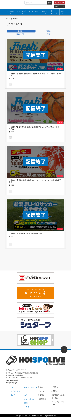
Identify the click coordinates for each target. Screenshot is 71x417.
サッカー (31, 12)
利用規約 (55, 391)
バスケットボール (22, 12)
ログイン (59, 6)
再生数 (54, 31)
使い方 (62, 12)
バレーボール (45, 12)
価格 (55, 34)
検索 (49, 3)
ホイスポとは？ (11, 12)
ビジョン (41, 391)
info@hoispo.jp (11, 383)
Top (7, 19)
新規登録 (59, 3)
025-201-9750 (14, 378)
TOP (12, 387)
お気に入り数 (25, 34)
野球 (52, 12)
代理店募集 (42, 399)
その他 (56, 12)
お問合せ (55, 387)
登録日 (26, 31)
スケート (37, 12)
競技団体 (41, 395)
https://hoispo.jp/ (12, 380)
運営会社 (41, 387)
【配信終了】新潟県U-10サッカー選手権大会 (25, 233)
